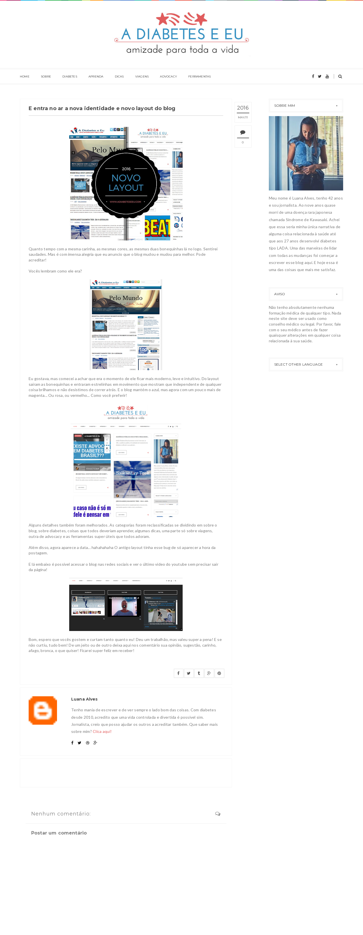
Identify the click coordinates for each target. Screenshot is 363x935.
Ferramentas (199, 76)
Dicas (119, 76)
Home (24, 76)
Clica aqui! (102, 731)
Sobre (46, 76)
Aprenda (95, 76)
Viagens (142, 76)
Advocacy (168, 76)
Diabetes (69, 76)
